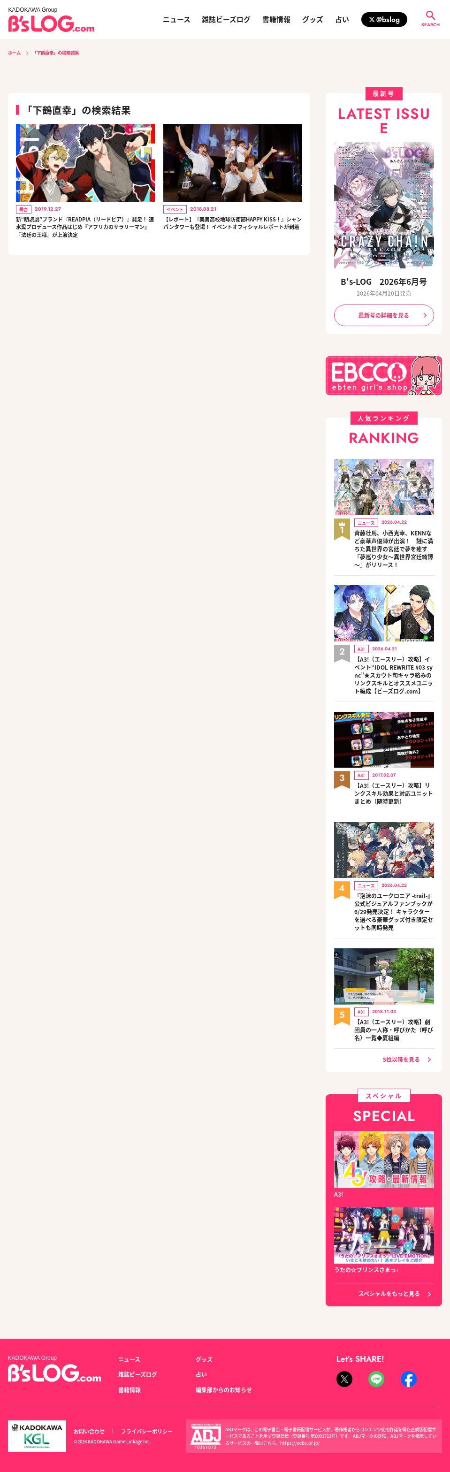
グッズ (312, 19)
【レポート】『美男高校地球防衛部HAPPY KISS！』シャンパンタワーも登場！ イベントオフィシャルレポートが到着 (232, 229)
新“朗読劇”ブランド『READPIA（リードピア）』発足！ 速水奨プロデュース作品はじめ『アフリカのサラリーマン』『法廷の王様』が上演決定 (85, 234)
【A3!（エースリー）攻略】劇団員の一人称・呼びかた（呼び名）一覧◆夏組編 (393, 1016)
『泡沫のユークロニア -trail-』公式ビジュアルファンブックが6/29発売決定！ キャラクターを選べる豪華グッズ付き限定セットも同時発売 (393, 900)
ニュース (177, 19)
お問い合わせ (89, 1417)
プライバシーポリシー (147, 1417)
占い (342, 19)
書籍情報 (276, 19)
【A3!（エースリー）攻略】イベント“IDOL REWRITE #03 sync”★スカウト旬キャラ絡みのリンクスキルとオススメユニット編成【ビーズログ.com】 (393, 669)
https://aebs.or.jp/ (300, 1429)
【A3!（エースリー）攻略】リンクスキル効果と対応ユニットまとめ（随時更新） (393, 785)
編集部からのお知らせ (224, 1376)
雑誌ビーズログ (226, 19)
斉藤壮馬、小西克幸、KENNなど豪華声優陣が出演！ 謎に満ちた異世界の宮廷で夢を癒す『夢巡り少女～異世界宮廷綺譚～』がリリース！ (393, 546)
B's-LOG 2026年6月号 (384, 282)
